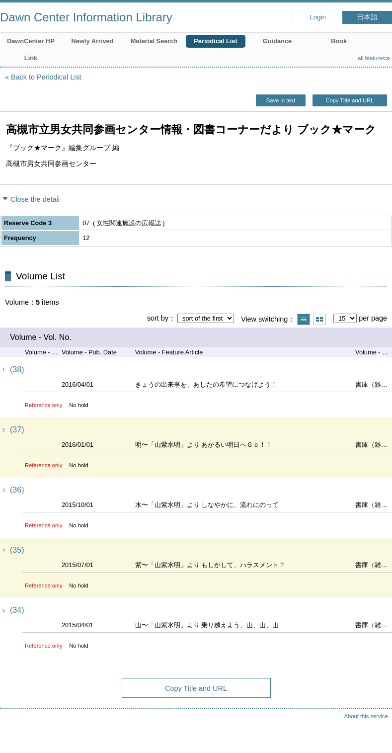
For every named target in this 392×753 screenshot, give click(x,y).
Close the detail (35, 199)
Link (30, 58)
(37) (17, 429)
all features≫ (374, 58)
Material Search (154, 41)
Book (339, 41)
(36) (17, 490)
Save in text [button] (280, 100)
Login (318, 17)
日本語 (367, 17)
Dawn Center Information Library (86, 17)
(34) (17, 610)
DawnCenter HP (31, 41)
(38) (17, 369)
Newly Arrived (93, 41)
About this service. (367, 716)
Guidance (277, 41)
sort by (157, 318)
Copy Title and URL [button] (349, 100)
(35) (17, 550)
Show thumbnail (319, 319)
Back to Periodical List (46, 77)
